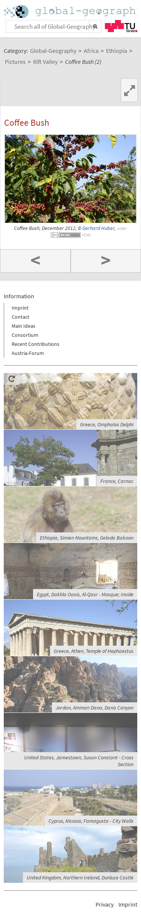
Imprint (20, 307)
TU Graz (121, 26)
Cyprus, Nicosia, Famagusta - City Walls (91, 820)
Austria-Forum (28, 353)
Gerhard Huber (98, 228)
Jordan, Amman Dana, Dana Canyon (94, 707)
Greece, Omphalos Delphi (106, 424)
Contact (20, 316)
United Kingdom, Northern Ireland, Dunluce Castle (80, 877)
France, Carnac (116, 481)
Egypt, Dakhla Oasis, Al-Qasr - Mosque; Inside (85, 594)
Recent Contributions (35, 344)
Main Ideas (23, 325)
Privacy (105, 904)
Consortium (25, 335)
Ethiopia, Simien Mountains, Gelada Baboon (86, 537)
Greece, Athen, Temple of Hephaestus (93, 651)
